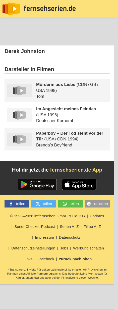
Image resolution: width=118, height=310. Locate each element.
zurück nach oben (75, 259)
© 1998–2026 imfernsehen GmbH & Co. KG (47, 216)
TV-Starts (69, 38)
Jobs (64, 248)
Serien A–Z (69, 226)
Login (104, 38)
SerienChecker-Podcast (34, 226)
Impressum (44, 237)
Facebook (45, 259)
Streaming (40, 38)
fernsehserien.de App (76, 170)
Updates (97, 216)
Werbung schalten (88, 248)
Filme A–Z (92, 226)
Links (28, 259)
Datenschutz (69, 237)
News (9, 38)
